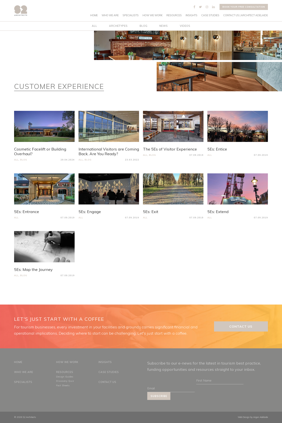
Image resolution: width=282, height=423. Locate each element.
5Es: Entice (217, 149)
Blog (143, 25)
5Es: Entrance (26, 211)
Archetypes (118, 25)
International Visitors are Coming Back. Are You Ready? (109, 151)
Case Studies (210, 15)
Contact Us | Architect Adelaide (245, 15)
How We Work (153, 15)
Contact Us (240, 326)
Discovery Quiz (65, 381)
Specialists (131, 15)
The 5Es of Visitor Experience (170, 149)
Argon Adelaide (260, 417)
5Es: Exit (150, 211)
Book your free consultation (243, 6)
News (163, 25)
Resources (174, 15)
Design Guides (64, 376)
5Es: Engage (90, 211)
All (94, 25)
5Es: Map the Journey (33, 269)
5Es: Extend (218, 211)
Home (94, 15)
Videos (185, 25)
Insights (191, 15)
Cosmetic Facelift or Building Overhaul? (40, 151)
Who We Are (110, 15)
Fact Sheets (63, 385)
